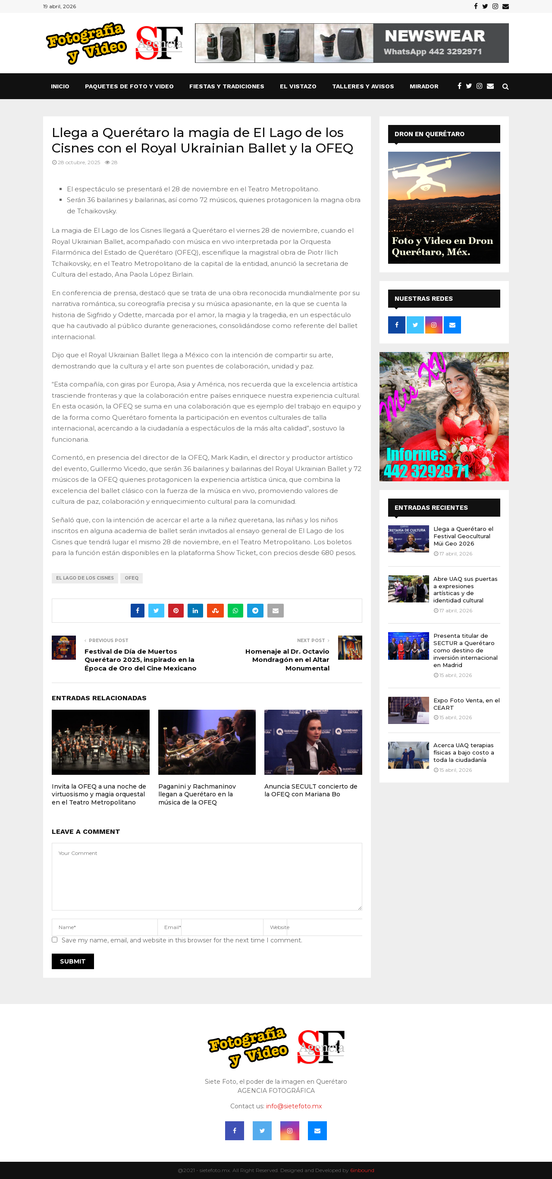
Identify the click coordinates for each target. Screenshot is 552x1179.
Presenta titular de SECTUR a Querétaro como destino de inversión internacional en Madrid (465, 650)
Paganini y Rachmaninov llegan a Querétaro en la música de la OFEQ (197, 794)
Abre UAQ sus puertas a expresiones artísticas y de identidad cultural (465, 589)
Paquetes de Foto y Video (129, 86)
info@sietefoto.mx (294, 1106)
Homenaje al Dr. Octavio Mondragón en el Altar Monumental (287, 660)
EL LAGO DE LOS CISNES (85, 578)
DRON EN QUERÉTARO (429, 134)
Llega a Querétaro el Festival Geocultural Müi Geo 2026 (463, 536)
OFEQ (131, 578)
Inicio (60, 86)
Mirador (424, 86)
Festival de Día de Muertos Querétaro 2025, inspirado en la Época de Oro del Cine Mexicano (141, 660)
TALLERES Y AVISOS (363, 86)
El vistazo (298, 86)
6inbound (362, 1170)
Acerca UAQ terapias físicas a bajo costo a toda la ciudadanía (463, 752)
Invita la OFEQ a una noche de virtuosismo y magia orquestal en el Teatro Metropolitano (99, 794)
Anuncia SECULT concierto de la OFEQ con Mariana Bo (311, 790)
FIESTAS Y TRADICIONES (226, 86)
